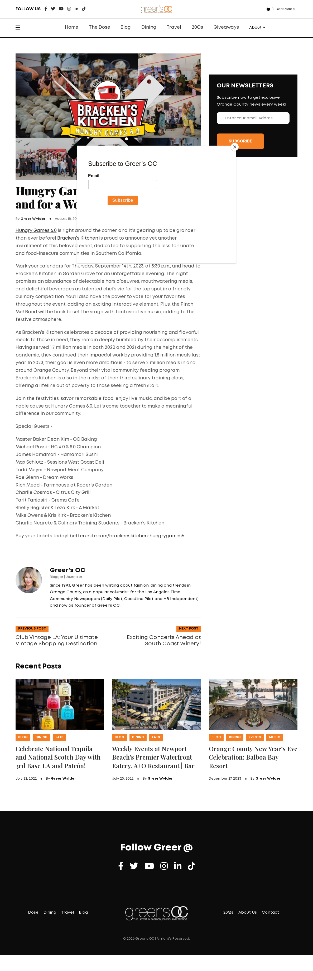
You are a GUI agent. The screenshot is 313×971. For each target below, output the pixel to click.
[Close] (235, 147)
